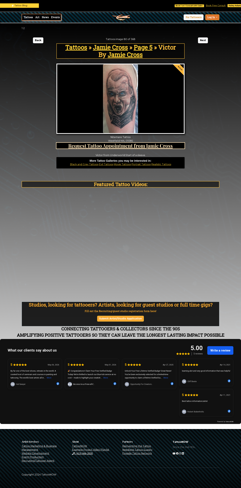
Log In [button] (211, 17)
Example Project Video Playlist (90, 449)
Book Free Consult (219, 5)
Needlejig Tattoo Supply (137, 449)
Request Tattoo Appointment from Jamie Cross (120, 145)
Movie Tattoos (122, 164)
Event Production (33, 457)
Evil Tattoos (106, 164)
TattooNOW (79, 446)
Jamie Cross (110, 47)
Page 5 (143, 47)
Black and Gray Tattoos (84, 164)
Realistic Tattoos (161, 164)
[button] (193, 17)
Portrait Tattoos (141, 164)
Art (37, 17)
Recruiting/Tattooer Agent (38, 460)
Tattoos (28, 17)
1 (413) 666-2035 (82, 453)
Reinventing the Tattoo (136, 446)
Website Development (35, 453)
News (45, 17)
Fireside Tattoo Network (137, 453)
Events (55, 17)
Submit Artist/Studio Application (120, 318)
